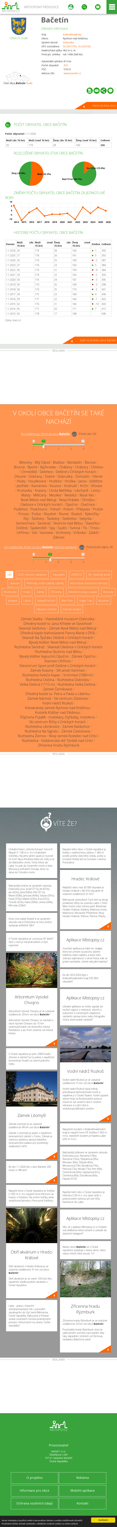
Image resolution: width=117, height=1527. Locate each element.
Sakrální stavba (72, 609)
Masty (25, 495)
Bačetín (55, 20)
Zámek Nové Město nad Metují (72, 628)
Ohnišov (88, 499)
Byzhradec (48, 467)
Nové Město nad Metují (38, 499)
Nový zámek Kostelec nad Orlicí (73, 736)
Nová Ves (87, 495)
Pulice (36, 513)
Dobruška (68, 42)
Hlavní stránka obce (104, 105)
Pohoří (55, 509)
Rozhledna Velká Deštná (76, 684)
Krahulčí (70, 485)
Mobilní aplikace (82, 1490)
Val (34, 532)
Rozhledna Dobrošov (73, 679)
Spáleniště (38, 528)
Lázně (27, 600)
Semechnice (25, 523)
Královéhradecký (72, 34)
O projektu (34, 1478)
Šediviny (38, 518)
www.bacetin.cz (72, 73)
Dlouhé (20, 476)
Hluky (21, 481)
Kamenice (39, 485)
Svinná (75, 528)
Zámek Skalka (32, 619)
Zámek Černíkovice (57, 689)
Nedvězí (70, 495)
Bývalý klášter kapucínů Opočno (44, 656)
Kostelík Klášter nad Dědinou (57, 712)
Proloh (98, 509)
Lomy (95, 490)
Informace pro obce (34, 1490)
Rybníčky (92, 513)
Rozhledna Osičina (40, 679)
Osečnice (88, 504)
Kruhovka (24, 490)
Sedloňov (69, 518)
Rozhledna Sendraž (29, 647)
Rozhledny (10, 592)
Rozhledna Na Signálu (41, 731)
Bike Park (67, 600)
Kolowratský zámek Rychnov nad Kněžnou (57, 707)
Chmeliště (29, 471)
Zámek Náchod (39, 698)
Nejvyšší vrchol (46, 600)
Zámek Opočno (84, 656)
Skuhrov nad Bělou (68, 523)
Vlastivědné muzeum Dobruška (69, 619)
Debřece (46, 471)
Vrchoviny (63, 532)
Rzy (26, 518)
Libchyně (81, 490)
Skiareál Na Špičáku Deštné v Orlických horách (57, 637)
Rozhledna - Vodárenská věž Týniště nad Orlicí (57, 740)
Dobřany (35, 476)
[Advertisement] (58, 378)
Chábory (65, 467)
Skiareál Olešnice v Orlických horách (75, 647)
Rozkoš (76, 513)
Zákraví (58, 537)
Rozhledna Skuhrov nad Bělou (58, 651)
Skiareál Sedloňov (32, 628)
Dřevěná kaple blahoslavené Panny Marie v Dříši (57, 633)
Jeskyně (12, 600)
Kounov (55, 485)
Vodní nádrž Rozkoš (57, 703)
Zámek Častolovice (75, 731)
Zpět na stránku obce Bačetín (98, 340)
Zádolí (93, 532)
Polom (68, 509)
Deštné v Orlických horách (76, 471)
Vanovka (46, 532)
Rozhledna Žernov (32, 736)
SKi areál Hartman (70, 670)
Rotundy (108, 592)
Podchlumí (39, 509)
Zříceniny (56, 592)
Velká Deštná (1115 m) (37, 684)
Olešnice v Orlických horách (41, 504)
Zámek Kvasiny (41, 670)
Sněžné (21, 528)
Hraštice (55, 481)
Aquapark (59, 574)
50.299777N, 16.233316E (77, 46)
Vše (9, 574)
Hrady (26, 592)
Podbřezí (21, 509)
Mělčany (39, 495)
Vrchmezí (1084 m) (78, 675)
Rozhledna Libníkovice (42, 726)
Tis (85, 528)
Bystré (32, 467)
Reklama (82, 1478)
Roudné (50, 513)
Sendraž (44, 523)
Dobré (50, 476)
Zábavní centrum (46, 609)
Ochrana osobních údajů (34, 1503)
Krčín (84, 485)
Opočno (71, 504)
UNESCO (76, 574)
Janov (82, 481)
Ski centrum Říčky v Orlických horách (57, 721)
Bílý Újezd (42, 462)
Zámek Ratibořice (76, 726)
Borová (90, 462)
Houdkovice (37, 481)
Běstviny (25, 462)
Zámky (40, 592)
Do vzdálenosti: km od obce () (40, 547)
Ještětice (96, 481)
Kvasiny (40, 490)
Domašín (83, 476)
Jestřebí (23, 485)
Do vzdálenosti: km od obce (45, 434)
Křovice (96, 485)
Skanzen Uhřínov (57, 661)
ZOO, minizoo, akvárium (32, 574)
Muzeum (103, 600)
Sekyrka (85, 518)
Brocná (19, 467)
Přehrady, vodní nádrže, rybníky (45, 583)
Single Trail (85, 600)
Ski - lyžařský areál (99, 574)
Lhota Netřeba (60, 490)
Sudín (29, 83)
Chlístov (97, 467)
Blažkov (58, 462)
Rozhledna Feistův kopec (41, 675)
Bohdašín (74, 462)
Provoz (23, 513)
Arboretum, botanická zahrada (88, 583)
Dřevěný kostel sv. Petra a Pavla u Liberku (57, 693)
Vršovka (80, 532)
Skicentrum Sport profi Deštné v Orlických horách (57, 665)
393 (66, 65)
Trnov (94, 528)
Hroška (70, 481)
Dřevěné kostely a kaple (82, 592)
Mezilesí (55, 495)
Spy (52, 528)
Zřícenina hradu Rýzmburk (58, 745)
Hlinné (97, 476)
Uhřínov (23, 532)
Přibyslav (83, 509)
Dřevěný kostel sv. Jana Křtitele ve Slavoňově (58, 623)
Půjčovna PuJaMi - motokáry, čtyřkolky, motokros (57, 717)
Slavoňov (92, 523)
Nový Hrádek (69, 499)
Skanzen (15, 583)
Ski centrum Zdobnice (71, 698)
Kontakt (82, 1503)
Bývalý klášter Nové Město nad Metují (57, 642)
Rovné (63, 513)
